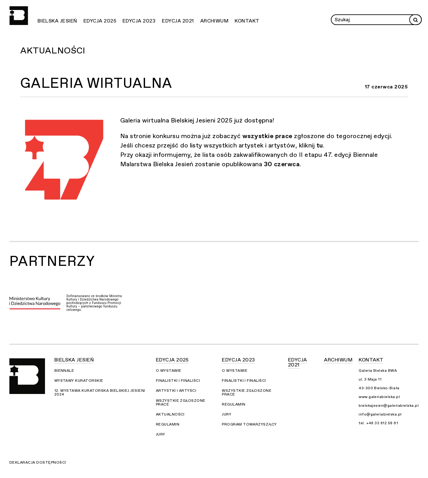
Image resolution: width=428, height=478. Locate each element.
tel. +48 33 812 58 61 (378, 423)
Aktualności (52, 50)
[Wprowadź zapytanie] (376, 19)
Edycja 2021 (178, 21)
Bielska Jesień (57, 21)
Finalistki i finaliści (178, 380)
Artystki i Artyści (176, 390)
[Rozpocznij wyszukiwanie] (415, 19)
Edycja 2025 (99, 21)
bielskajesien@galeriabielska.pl (389, 405)
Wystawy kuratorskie (78, 380)
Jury (160, 434)
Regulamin (167, 424)
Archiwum (214, 21)
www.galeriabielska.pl (379, 397)
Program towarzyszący (249, 424)
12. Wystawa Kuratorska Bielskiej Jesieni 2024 (99, 392)
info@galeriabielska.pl (380, 414)
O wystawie (169, 370)
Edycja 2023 (139, 21)
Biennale (64, 370)
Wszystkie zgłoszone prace (181, 402)
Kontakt (247, 21)
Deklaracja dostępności (37, 462)
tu (319, 145)
